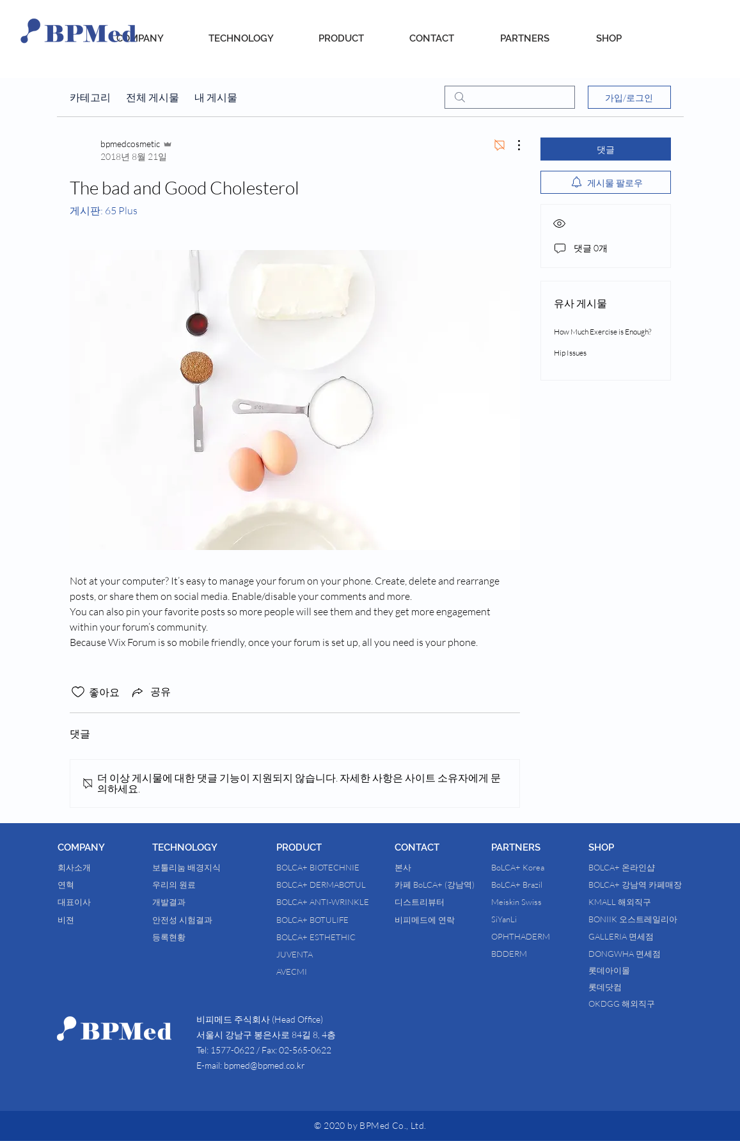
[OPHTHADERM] (531, 936)
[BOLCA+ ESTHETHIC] (330, 937)
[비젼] (85, 919)
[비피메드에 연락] (424, 919)
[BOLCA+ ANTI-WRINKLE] (340, 902)
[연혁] (89, 884)
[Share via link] (150, 692)
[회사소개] (91, 867)
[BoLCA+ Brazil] (533, 884)
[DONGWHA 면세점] (651, 953)
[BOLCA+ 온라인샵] (645, 867)
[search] (510, 97)
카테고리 (90, 97)
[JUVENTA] (321, 954)
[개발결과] (186, 902)
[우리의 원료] (192, 884)
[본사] (428, 867)
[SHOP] (608, 38)
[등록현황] (204, 937)
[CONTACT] (432, 38)
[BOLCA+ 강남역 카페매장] (644, 884)
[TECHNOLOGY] (241, 38)
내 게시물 (215, 97)
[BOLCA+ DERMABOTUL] (338, 884)
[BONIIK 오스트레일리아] (642, 919)
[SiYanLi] (514, 919)
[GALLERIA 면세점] (639, 936)
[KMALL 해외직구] (630, 902)
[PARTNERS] (525, 38)
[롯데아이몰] (634, 970)
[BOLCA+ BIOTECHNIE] (333, 867)
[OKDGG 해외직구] (632, 1003)
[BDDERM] (515, 953)
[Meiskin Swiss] (531, 902)
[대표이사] (91, 902)
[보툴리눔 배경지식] (197, 867)
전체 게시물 (152, 97)
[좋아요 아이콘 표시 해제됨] (78, 692)
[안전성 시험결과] (192, 919)
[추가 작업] (512, 145)
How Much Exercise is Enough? (602, 331)
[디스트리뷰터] (426, 902)
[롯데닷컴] (627, 987)
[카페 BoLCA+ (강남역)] (434, 884)
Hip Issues (570, 353)
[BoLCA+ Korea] (533, 867)
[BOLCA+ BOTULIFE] (340, 919)
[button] (105, 847)
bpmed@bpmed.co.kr (264, 1065)
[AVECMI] (321, 971)
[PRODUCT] (341, 38)
